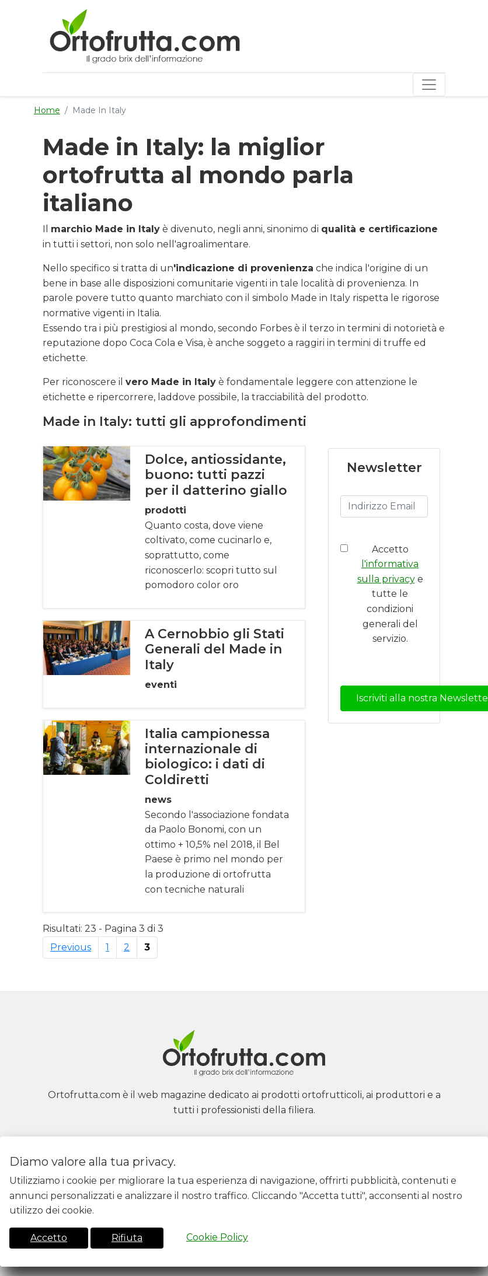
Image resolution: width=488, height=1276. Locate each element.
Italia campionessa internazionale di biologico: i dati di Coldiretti (207, 757)
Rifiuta (126, 1237)
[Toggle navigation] (429, 84)
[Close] (475, 1144)
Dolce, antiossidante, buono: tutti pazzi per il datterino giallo (216, 475)
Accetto (48, 1237)
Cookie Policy (217, 1237)
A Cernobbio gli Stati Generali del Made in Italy (214, 649)
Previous (70, 947)
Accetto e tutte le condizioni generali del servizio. (390, 594)
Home (47, 110)
